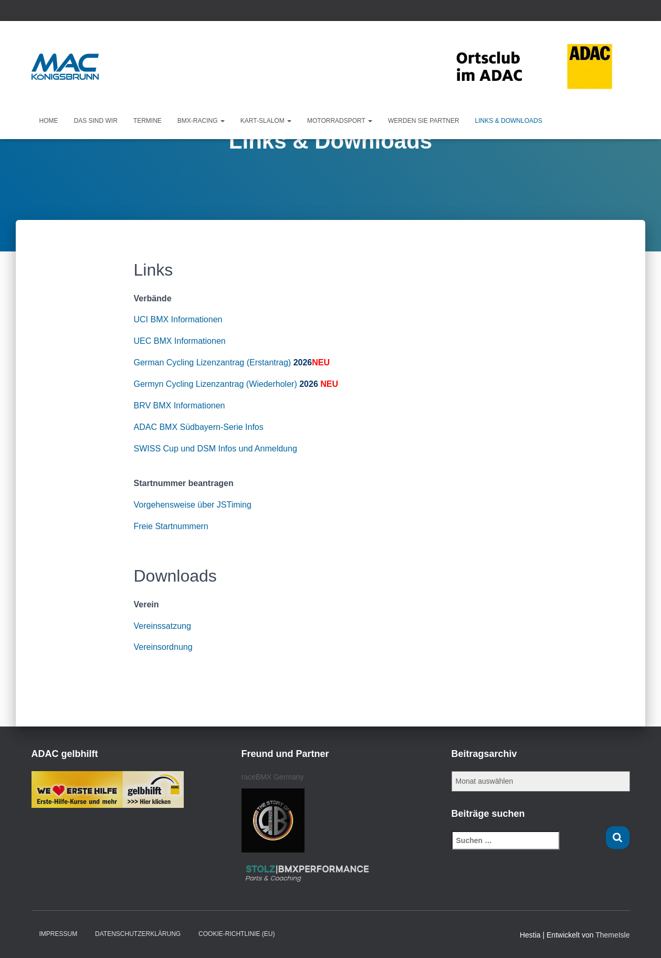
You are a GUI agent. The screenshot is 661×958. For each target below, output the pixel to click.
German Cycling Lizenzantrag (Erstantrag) (212, 362)
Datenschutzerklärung (138, 934)
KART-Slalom (265, 120)
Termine (147, 120)
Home (48, 120)
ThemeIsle (612, 935)
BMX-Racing (201, 120)
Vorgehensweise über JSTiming (192, 504)
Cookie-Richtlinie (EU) (236, 934)
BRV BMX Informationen (179, 405)
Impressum (58, 934)
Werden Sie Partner (423, 120)
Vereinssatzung (162, 626)
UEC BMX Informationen (180, 340)
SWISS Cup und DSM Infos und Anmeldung (215, 448)
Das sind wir (96, 120)
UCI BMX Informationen (178, 319)
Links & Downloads (508, 120)
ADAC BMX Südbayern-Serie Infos (199, 427)
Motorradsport (339, 120)
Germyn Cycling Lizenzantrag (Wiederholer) (215, 384)
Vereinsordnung (163, 647)
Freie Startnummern (171, 526)
